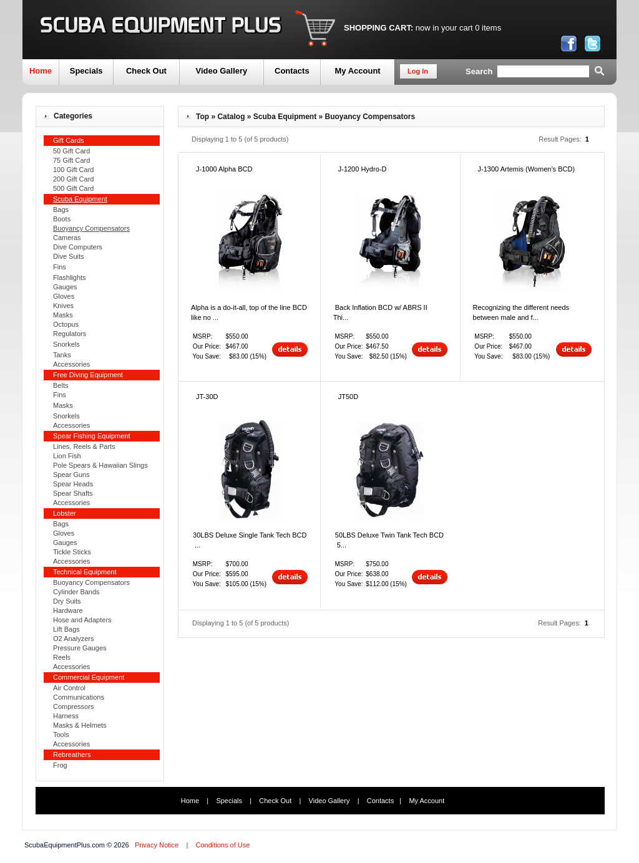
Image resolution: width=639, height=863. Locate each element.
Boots (62, 219)
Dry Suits (67, 601)
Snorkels (66, 344)
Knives (63, 305)
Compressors (73, 706)
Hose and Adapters (82, 620)
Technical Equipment (85, 572)
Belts (60, 385)
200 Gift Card (73, 179)
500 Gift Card (73, 188)
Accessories (71, 364)
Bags (61, 209)
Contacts (292, 70)
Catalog (231, 116)
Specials (86, 70)
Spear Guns (71, 474)
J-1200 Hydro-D (362, 169)
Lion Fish (67, 456)
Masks (63, 315)
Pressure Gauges (80, 648)
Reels (62, 657)
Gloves (63, 296)
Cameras (67, 237)
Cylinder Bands (76, 591)
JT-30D (207, 396)
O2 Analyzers (73, 638)
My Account (357, 70)
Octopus (66, 324)
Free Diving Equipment (88, 374)
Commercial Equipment (88, 677)
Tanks (62, 355)
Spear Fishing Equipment (91, 436)
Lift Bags (66, 629)
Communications (78, 697)
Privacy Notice (156, 845)
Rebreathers (72, 754)
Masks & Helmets (80, 725)
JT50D (348, 396)
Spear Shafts (73, 493)
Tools (61, 734)
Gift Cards (68, 140)
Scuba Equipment (284, 116)
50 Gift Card (71, 151)
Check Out (146, 70)
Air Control (69, 688)
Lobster (64, 513)
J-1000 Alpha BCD (224, 169)
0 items (488, 27)
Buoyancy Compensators (91, 582)
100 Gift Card (73, 169)
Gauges (65, 287)
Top (202, 116)
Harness (66, 716)
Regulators (69, 333)
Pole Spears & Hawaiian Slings (100, 465)
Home (40, 70)
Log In (417, 71)
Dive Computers (77, 247)
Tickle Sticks (72, 552)
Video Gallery (221, 70)
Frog (60, 765)
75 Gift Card (71, 160)
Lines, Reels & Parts (84, 446)
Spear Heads (73, 484)
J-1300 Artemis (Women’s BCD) (526, 169)
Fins (59, 267)
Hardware (68, 610)
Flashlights (69, 277)
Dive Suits (68, 256)
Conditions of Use (222, 845)
